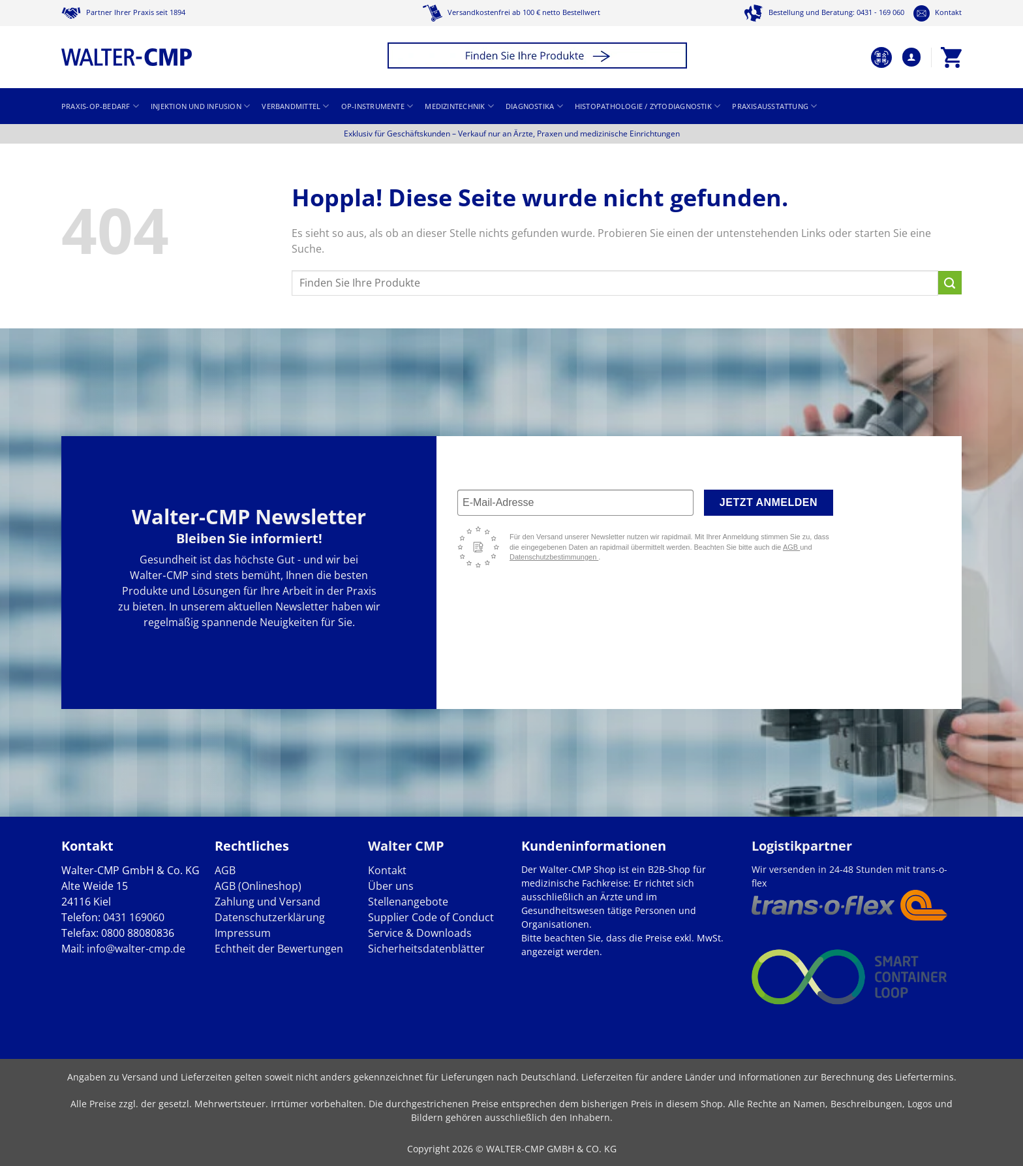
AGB (791, 547)
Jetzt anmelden (768, 502)
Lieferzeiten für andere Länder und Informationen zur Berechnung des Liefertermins (767, 1077)
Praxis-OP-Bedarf (100, 106)
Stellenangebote (408, 901)
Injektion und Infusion (200, 106)
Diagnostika (534, 106)
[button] (539, 57)
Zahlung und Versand (267, 901)
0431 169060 (133, 917)
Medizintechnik (459, 106)
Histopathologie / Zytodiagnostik (648, 106)
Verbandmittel (295, 106)
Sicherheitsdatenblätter (426, 948)
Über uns (391, 886)
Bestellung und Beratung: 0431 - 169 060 (824, 12)
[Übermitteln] (950, 282)
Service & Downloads (420, 933)
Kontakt (937, 12)
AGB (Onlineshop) (258, 886)
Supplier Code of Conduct (431, 917)
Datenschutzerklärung (270, 917)
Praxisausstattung (774, 106)
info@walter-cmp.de (136, 948)
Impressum (243, 933)
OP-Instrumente (377, 106)
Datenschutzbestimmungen (554, 557)
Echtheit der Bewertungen (279, 948)
